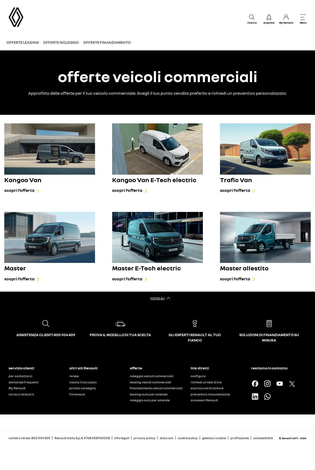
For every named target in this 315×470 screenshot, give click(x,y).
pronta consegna (82, 388)
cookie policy (188, 438)
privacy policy (144, 438)
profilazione (239, 438)
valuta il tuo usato (83, 382)
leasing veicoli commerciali (150, 382)
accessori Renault (204, 400)
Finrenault (77, 394)
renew (74, 376)
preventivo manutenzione (210, 394)
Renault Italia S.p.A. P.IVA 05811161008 (82, 438)
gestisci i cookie (214, 438)
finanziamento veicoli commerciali (156, 388)
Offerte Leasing (22, 42)
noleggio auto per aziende (150, 400)
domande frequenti (24, 382)
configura (198, 376)
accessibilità (263, 438)
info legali (121, 438)
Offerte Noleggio (61, 42)
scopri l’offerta (19, 190)
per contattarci (20, 376)
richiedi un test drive (206, 382)
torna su (157, 298)
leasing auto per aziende (149, 394)
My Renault (17, 388)
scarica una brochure (207, 388)
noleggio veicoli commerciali (151, 376)
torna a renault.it (21, 394)
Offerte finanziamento (107, 42)
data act (166, 438)
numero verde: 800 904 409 (29, 438)
